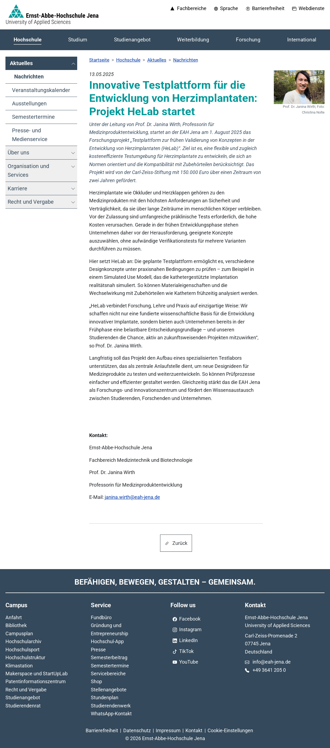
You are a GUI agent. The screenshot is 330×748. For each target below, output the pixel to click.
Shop (96, 681)
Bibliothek (16, 625)
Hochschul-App (107, 641)
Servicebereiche (108, 673)
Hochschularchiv (23, 641)
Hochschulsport (22, 649)
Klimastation (19, 665)
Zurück (176, 543)
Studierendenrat (23, 706)
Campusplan (19, 633)
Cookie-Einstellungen (230, 730)
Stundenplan (104, 697)
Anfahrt (13, 617)
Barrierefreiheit (102, 730)
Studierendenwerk (111, 706)
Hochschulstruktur (25, 657)
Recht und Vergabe (26, 689)
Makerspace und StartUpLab (36, 673)
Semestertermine (110, 665)
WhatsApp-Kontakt (111, 713)
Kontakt (193, 730)
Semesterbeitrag (109, 657)
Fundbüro (101, 617)
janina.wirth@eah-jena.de (132, 497)
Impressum (168, 730)
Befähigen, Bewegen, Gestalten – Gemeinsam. (165, 582)
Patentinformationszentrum (35, 681)
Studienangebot (22, 697)
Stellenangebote (109, 689)
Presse (98, 649)
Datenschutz (137, 730)
